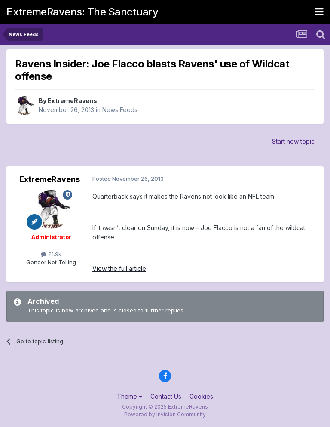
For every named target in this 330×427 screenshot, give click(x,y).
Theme (129, 396)
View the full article (119, 268)
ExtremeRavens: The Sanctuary (82, 12)
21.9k (51, 254)
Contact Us (165, 396)
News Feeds (120, 109)
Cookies (201, 396)
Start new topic (293, 141)
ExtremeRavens (72, 100)
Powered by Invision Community (165, 414)
